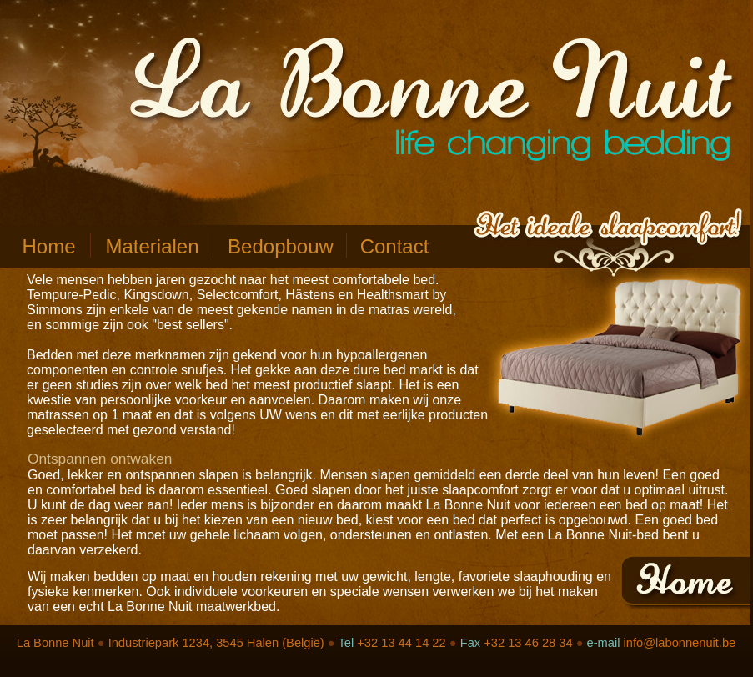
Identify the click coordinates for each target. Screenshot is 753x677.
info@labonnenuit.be (680, 642)
